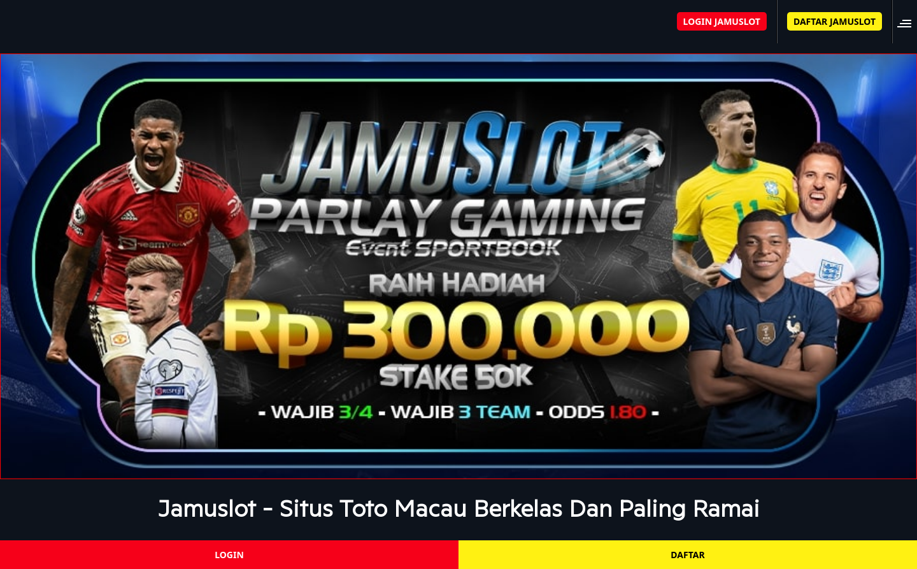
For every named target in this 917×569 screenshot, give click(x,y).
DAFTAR (687, 555)
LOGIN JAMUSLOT (721, 21)
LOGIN (229, 555)
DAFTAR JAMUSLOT (834, 21)
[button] (908, 21)
